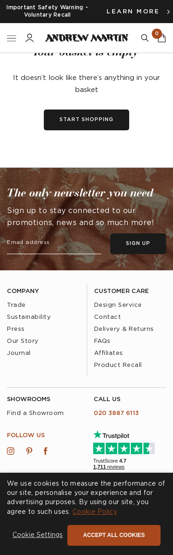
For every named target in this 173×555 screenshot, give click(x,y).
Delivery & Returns (124, 329)
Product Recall (118, 365)
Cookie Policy (94, 512)
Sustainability (29, 317)
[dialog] (86, 514)
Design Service (118, 305)
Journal (19, 353)
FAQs (102, 341)
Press (16, 329)
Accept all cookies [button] (114, 535)
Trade (16, 305)
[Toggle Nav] (11, 38)
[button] (37, 535)
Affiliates (108, 353)
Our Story (23, 341)
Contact (107, 317)
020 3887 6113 (116, 413)
